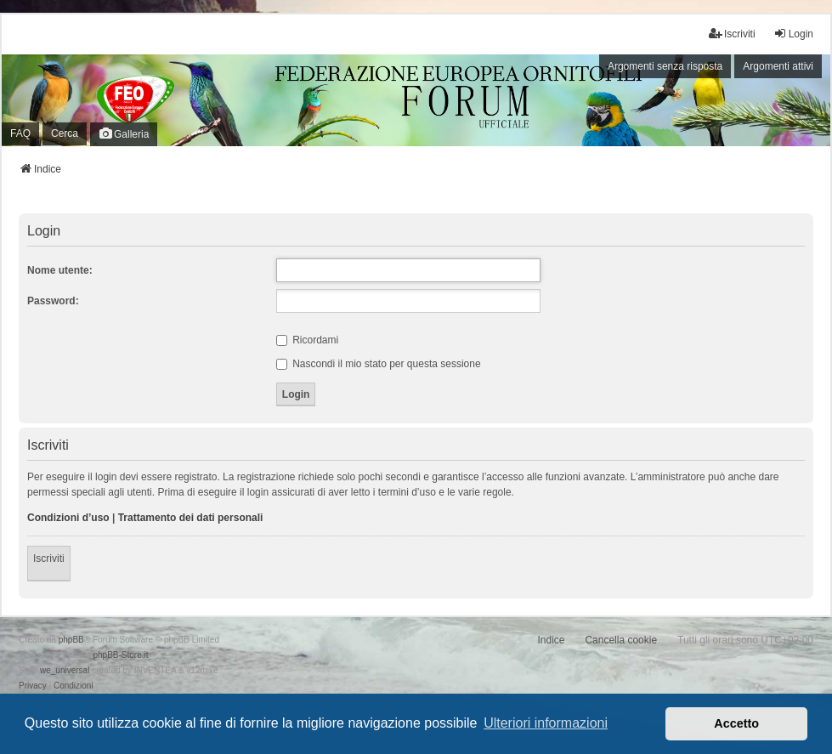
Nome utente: (60, 270)
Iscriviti (49, 558)
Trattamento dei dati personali (190, 518)
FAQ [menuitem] (20, 133)
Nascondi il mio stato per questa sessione (378, 364)
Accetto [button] (736, 723)
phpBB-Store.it (120, 655)
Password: (53, 301)
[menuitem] (33, 686)
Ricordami (307, 340)
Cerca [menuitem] (64, 133)
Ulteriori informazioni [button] (546, 723)
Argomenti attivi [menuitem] (778, 66)
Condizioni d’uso (68, 518)
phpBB (71, 639)
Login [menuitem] (793, 33)
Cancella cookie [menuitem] (621, 640)
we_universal (64, 670)
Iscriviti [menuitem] (732, 33)
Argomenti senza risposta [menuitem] (665, 66)
